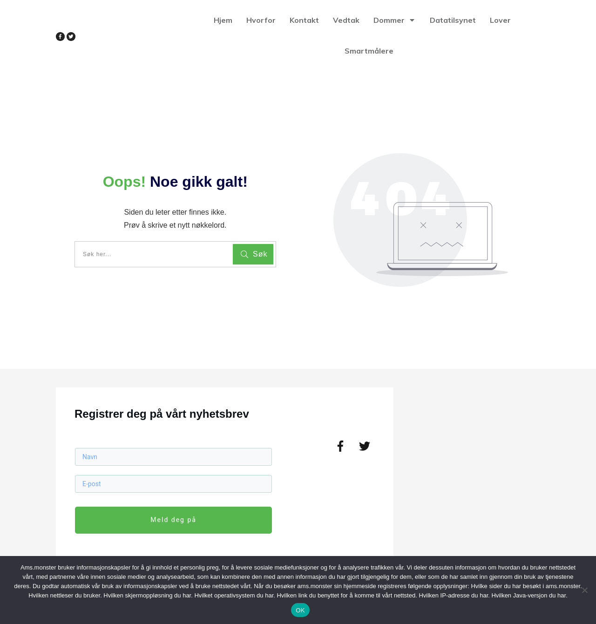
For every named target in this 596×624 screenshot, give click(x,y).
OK (300, 610)
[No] (584, 590)
